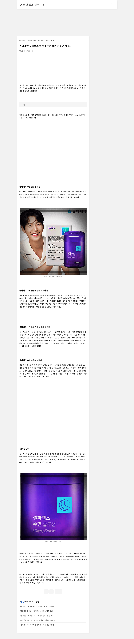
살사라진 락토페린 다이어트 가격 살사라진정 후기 (36, 615)
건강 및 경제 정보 (29, 5)
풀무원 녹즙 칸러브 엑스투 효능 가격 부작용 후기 (36, 611)
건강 (22, 601)
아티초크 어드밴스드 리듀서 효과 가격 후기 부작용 (37, 606)
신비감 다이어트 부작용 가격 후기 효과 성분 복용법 (37, 625)
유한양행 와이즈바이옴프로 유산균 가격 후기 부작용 (37, 620)
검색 (111, 4)
